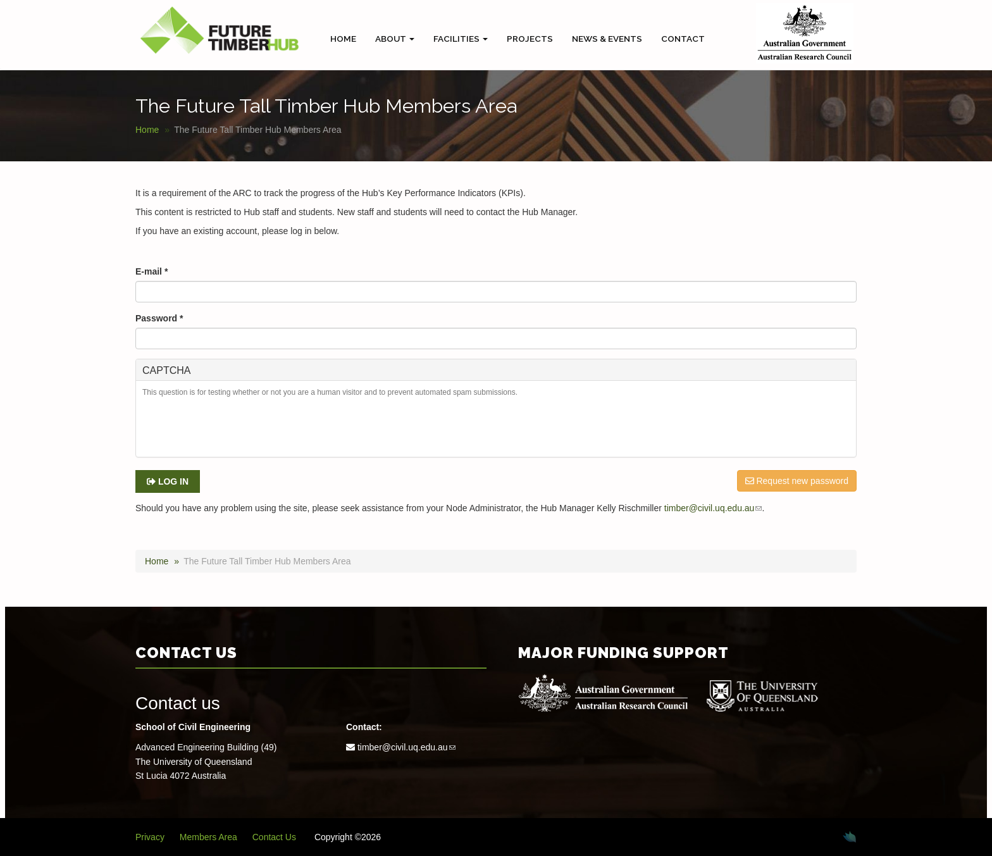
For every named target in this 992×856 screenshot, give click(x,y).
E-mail (151, 271)
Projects (530, 39)
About (394, 39)
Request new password (796, 481)
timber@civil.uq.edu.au (713, 508)
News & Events (607, 39)
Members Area (208, 837)
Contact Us (274, 837)
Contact (683, 39)
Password (159, 318)
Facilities (460, 39)
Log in (168, 481)
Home (343, 39)
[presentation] (238, 429)
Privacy (149, 837)
